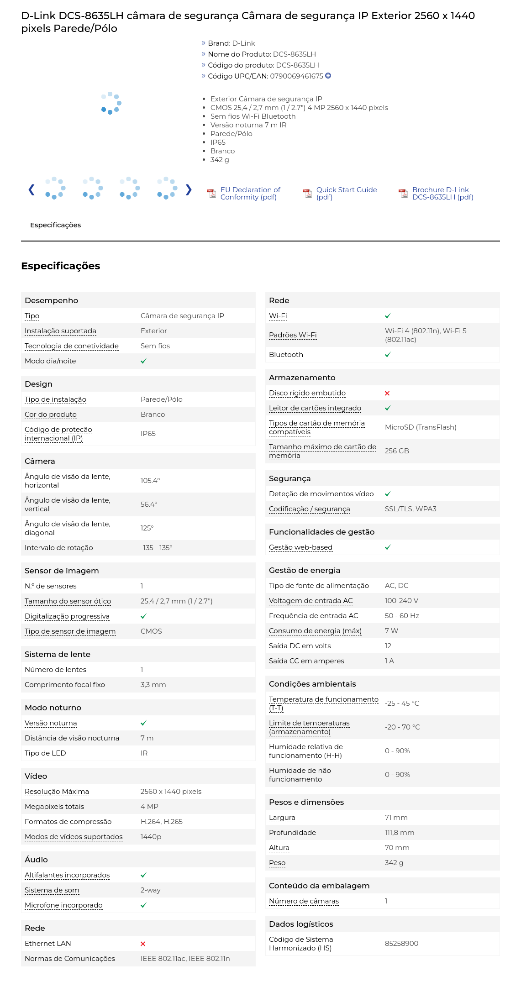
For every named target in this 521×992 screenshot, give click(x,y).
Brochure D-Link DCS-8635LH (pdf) (443, 193)
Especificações (55, 224)
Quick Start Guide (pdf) (346, 193)
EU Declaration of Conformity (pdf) (250, 193)
